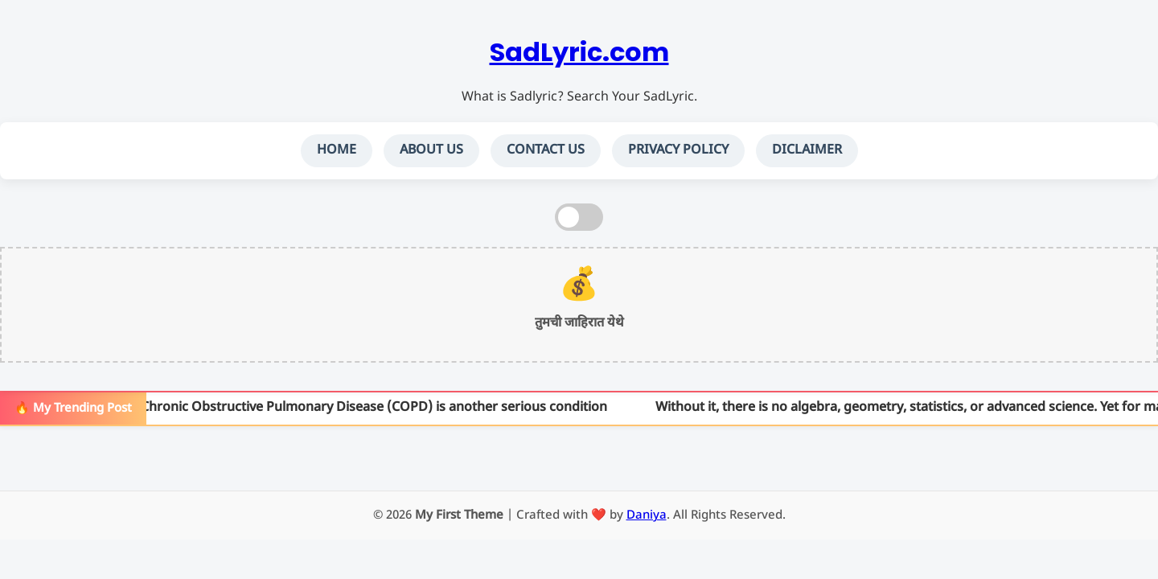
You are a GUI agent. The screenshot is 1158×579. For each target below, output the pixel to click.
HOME (336, 150)
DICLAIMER (807, 150)
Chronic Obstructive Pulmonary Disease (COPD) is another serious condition (375, 408)
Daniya (646, 516)
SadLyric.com (579, 52)
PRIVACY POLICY (678, 150)
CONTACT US (546, 150)
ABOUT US (431, 150)
